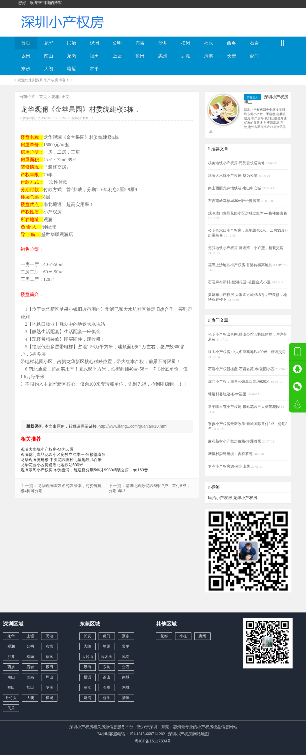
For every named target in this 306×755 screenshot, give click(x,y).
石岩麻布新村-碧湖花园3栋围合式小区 (240, 282)
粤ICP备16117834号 (153, 741)
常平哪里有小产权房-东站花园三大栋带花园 (244, 407)
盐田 (140, 55)
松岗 (185, 43)
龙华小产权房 (245, 497)
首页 (25, 43)
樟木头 (106, 656)
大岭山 (87, 656)
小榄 (183, 636)
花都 (164, 636)
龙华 (48, 43)
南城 (125, 677)
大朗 (48, 68)
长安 (231, 55)
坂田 (25, 55)
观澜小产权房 (80, 118)
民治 (71, 43)
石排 (106, 687)
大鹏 (30, 698)
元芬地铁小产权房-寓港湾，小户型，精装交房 (245, 248)
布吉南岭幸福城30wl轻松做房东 (234, 201)
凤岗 (125, 656)
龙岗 (71, 55)
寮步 (25, 68)
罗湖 (185, 55)
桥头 (106, 698)
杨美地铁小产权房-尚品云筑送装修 (237, 163)
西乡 (231, 43)
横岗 (49, 698)
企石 (125, 667)
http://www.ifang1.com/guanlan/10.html (133, 426)
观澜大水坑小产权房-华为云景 (47, 449)
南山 (48, 55)
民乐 (11, 708)
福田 (94, 55)
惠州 (162, 55)
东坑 (106, 667)
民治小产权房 (220, 497)
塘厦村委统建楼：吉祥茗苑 (231, 454)
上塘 (117, 55)
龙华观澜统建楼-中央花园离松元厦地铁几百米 (61, 459)
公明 (117, 43)
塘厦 (71, 68)
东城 (125, 687)
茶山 (106, 677)
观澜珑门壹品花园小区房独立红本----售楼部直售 (63, 454)
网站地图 (201, 734)
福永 (208, 43)
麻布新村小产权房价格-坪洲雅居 (235, 441)
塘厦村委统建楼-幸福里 (227, 394)
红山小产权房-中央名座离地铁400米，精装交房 (247, 352)
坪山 (49, 677)
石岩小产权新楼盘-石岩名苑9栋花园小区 (241, 369)
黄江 (87, 687)
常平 (94, 68)
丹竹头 (11, 698)
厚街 (87, 667)
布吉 (140, 43)
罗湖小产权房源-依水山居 (229, 466)
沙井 (162, 43)
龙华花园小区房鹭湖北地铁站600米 (52, 464)
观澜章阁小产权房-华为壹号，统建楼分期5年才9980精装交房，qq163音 (84, 470)
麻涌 (87, 698)
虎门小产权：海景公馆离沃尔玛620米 (239, 382)
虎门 (254, 55)
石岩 (254, 43)
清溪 (208, 55)
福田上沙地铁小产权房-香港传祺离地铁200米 (245, 265)
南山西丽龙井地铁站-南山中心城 (235, 188)
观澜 (94, 43)
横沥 (87, 677)
